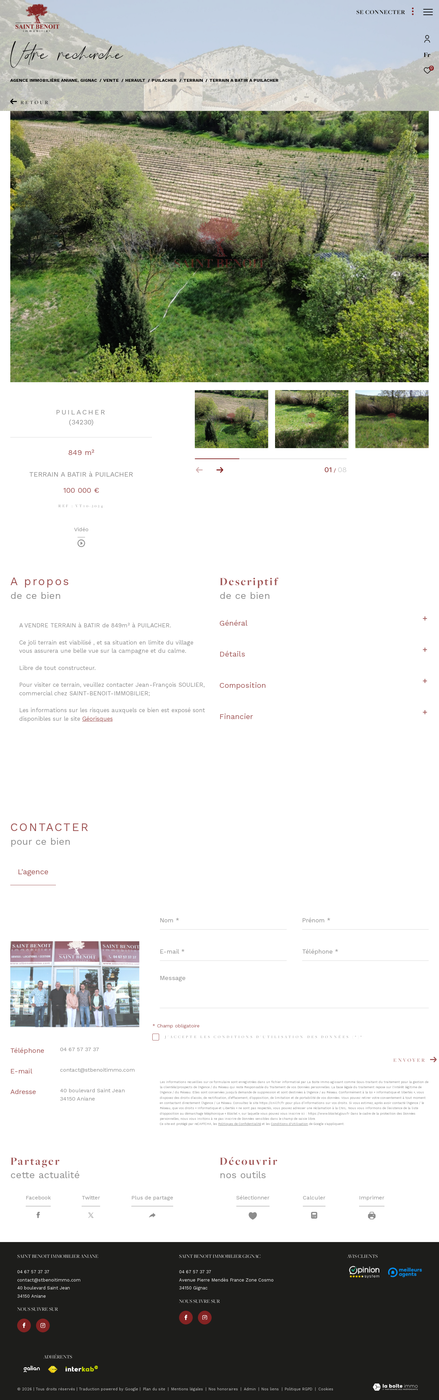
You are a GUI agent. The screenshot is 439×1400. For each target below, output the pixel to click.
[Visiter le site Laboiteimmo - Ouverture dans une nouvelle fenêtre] (395, 1388)
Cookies (325, 1389)
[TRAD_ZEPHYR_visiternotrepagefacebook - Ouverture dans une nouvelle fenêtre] (24, 1325)
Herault (135, 80)
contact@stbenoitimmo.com (97, 1070)
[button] (220, 470)
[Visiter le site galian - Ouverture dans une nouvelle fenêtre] (28, 1369)
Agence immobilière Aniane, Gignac (53, 80)
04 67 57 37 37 (79, 1049)
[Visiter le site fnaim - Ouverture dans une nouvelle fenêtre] (49, 1369)
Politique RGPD (298, 1389)
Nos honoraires (224, 1389)
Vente (111, 80)
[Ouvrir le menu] (428, 12)
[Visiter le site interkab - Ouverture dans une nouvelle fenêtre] (78, 1368)
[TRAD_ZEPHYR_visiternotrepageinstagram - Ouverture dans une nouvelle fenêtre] (43, 1325)
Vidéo (81, 530)
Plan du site (155, 1389)
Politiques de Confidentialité (239, 1124)
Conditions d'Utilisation (289, 1124)
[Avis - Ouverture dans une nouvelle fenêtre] (361, 1272)
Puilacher (164, 80)
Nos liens (270, 1389)
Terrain (193, 80)
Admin (250, 1389)
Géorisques (97, 718)
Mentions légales (187, 1389)
